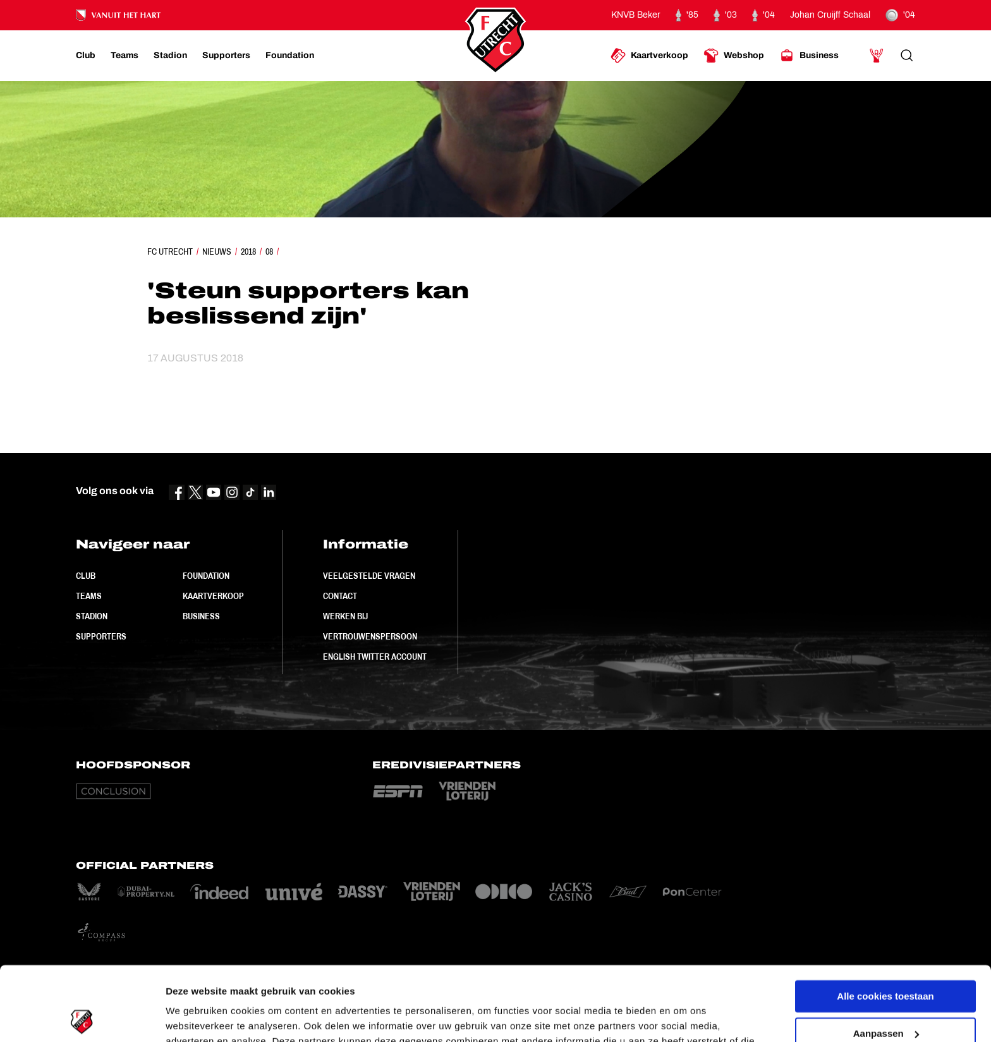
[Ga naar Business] (809, 55)
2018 (248, 251)
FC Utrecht (170, 251)
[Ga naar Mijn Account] (876, 55)
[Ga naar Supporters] (226, 55)
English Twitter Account (375, 656)
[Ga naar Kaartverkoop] (649, 55)
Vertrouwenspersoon (370, 636)
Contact (340, 596)
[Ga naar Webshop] (733, 55)
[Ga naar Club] (85, 55)
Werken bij (345, 616)
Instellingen (192, 1017)
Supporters (101, 636)
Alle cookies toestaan (885, 922)
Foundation (206, 575)
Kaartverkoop (213, 596)
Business (201, 616)
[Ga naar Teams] (124, 55)
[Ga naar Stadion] (170, 55)
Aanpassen (886, 959)
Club (85, 575)
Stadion (91, 616)
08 (269, 251)
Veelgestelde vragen (369, 575)
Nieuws (216, 251)
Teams (89, 596)
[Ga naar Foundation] (289, 55)
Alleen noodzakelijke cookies (885, 996)
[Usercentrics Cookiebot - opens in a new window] (82, 1017)
